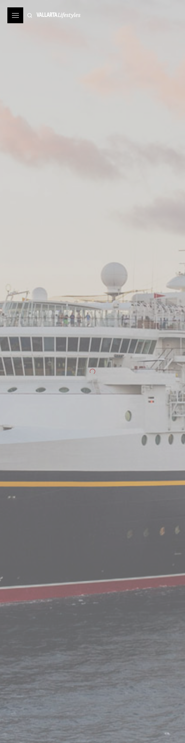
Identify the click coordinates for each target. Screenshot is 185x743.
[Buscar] (29, 15)
